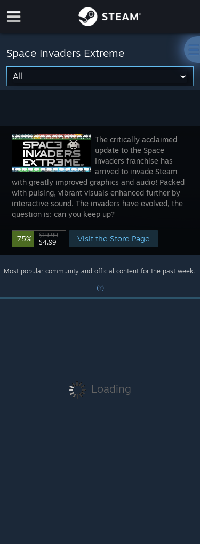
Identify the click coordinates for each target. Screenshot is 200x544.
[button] (100, 190)
